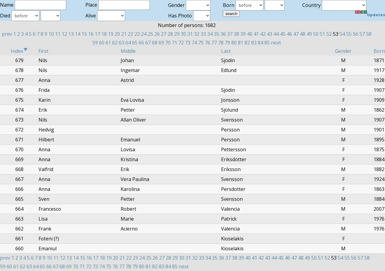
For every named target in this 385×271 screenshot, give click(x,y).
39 (243, 34)
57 (362, 34)
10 (51, 34)
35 (216, 34)
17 (97, 34)
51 (322, 34)
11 (57, 34)
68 (154, 42)
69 (161, 42)
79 (227, 42)
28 (170, 34)
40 (249, 34)
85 (267, 42)
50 (316, 34)
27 (163, 34)
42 (263, 34)
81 (240, 42)
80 (234, 42)
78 (220, 42)
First (43, 51)
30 (183, 34)
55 (349, 34)
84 (260, 42)
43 (269, 34)
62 (115, 42)
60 (101, 42)
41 (256, 34)
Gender (343, 51)
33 (203, 34)
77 (214, 42)
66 (141, 42)
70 (168, 42)
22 (130, 34)
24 (143, 34)
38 (236, 34)
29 (177, 34)
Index (19, 51)
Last (226, 51)
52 (329, 34)
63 (121, 42)
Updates (376, 14)
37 (230, 34)
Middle (128, 51)
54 (342, 34)
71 (174, 42)
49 (309, 34)
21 (124, 34)
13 (71, 34)
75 (201, 42)
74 (194, 42)
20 (117, 34)
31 (190, 34)
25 (150, 34)
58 (368, 34)
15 (84, 34)
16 (91, 34)
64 (128, 42)
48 (302, 34)
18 (104, 34)
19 (110, 34)
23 (137, 34)
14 (77, 34)
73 (187, 42)
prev (7, 34)
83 (254, 42)
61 (108, 42)
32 (196, 34)
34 (210, 34)
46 (289, 34)
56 (355, 34)
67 (148, 42)
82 (247, 42)
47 (296, 34)
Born (379, 51)
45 (282, 34)
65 (134, 42)
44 (276, 34)
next (276, 42)
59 (95, 42)
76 (207, 42)
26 (157, 34)
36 (223, 34)
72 (181, 42)
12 (64, 34)
